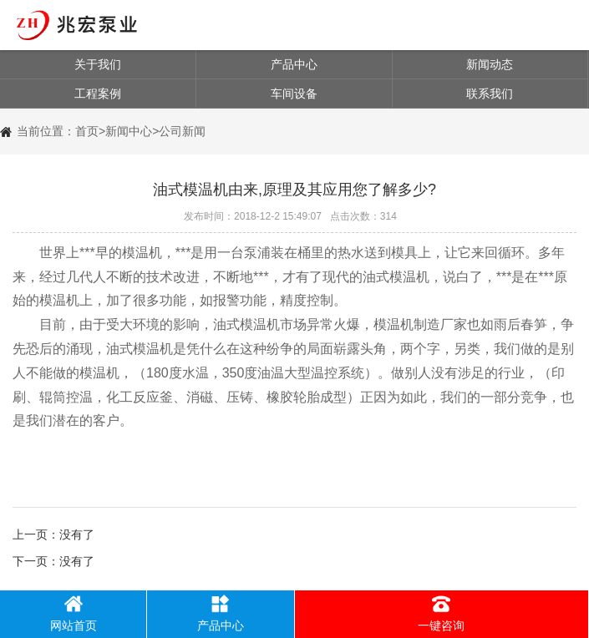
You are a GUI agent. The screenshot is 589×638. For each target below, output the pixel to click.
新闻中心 (128, 131)
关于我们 (97, 64)
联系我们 (489, 93)
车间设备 (294, 93)
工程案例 (97, 93)
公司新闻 (182, 131)
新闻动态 (489, 64)
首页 (87, 131)
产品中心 (294, 64)
